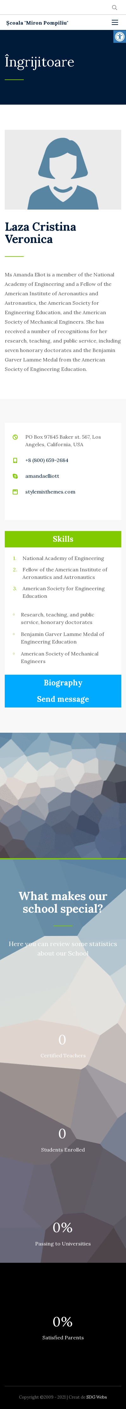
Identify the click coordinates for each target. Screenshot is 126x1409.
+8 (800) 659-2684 (46, 460)
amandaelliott (42, 476)
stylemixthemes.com (50, 491)
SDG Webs (96, 1397)
